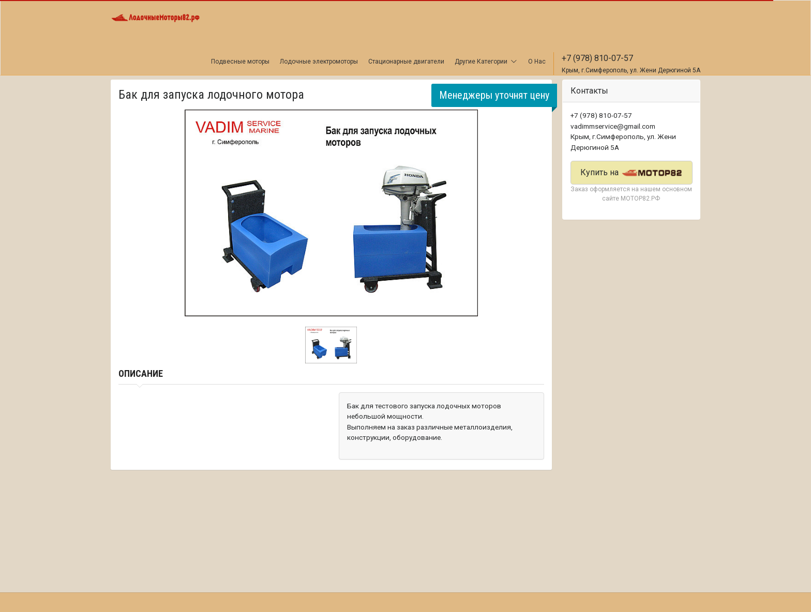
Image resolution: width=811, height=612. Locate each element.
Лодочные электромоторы (319, 61)
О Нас (537, 61)
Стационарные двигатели (406, 61)
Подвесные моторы (240, 61)
